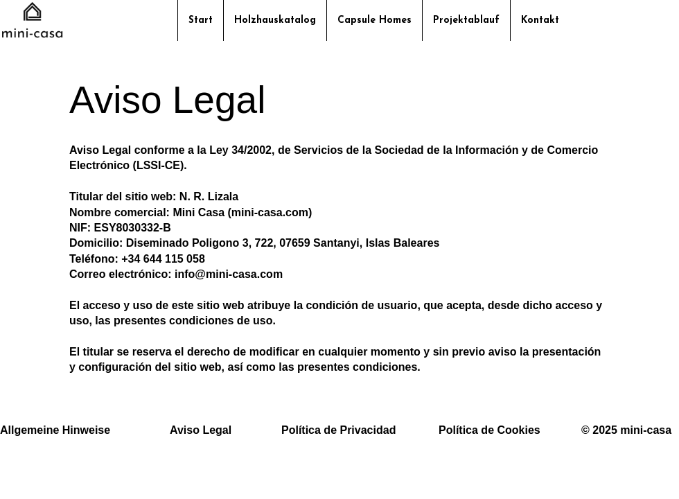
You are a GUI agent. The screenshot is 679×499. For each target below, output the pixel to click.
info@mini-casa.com (229, 274)
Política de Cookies (489, 430)
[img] (32, 37)
